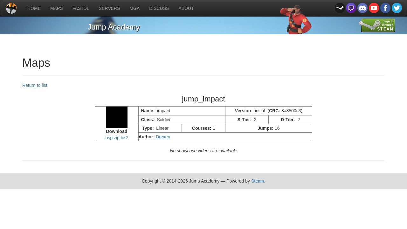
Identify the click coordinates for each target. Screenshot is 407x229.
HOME (34, 8)
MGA (134, 8)
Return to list (34, 85)
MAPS (56, 8)
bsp (109, 137)
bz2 (124, 137)
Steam (257, 181)
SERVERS (109, 8)
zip (117, 137)
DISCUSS (159, 8)
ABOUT (186, 8)
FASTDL (80, 8)
